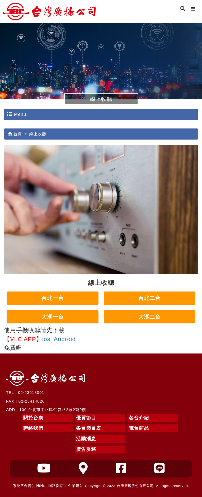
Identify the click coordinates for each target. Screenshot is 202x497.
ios (46, 339)
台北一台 (52, 298)
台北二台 (149, 298)
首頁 (15, 134)
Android (65, 339)
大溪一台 (52, 317)
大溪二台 (149, 317)
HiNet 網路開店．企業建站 (60, 486)
